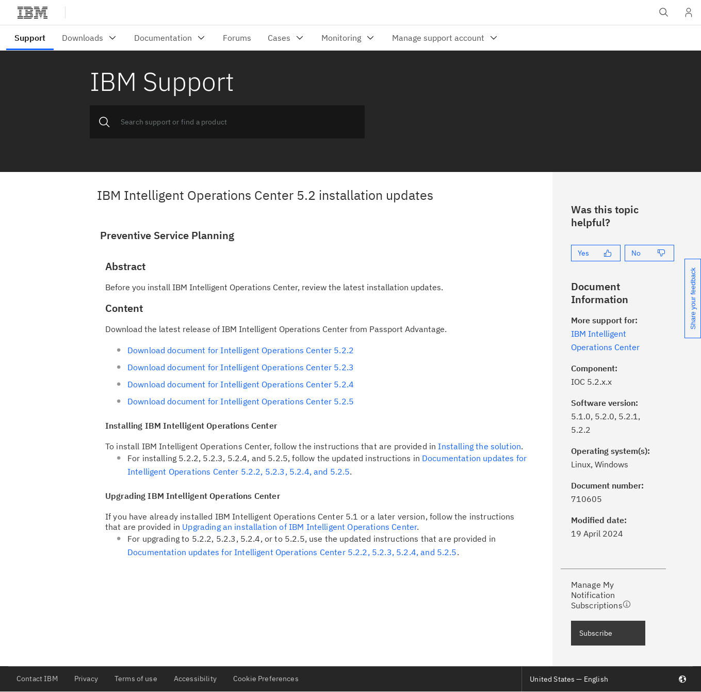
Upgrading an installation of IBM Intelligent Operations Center (299, 527)
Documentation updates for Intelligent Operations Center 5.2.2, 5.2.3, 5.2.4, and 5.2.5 (292, 552)
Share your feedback (693, 298)
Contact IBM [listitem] (37, 678)
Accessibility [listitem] (195, 678)
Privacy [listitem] (86, 678)
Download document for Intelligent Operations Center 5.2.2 (240, 350)
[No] (649, 253)
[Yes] (596, 253)
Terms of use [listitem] (136, 678)
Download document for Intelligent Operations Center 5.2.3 (240, 367)
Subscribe (595, 633)
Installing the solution (479, 446)
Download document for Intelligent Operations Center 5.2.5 (240, 401)
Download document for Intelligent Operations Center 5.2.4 (240, 384)
